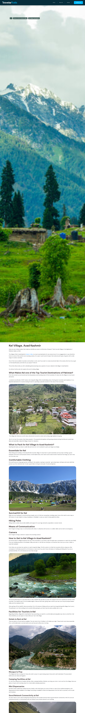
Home (54, 2)
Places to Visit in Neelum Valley (20, 18)
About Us (61, 2)
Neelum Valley (29, 354)
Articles (68, 2)
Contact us (78, 2)
